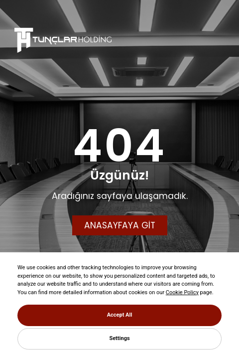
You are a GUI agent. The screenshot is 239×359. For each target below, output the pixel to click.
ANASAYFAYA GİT (119, 225)
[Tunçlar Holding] (63, 39)
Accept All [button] (119, 315)
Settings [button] (119, 338)
